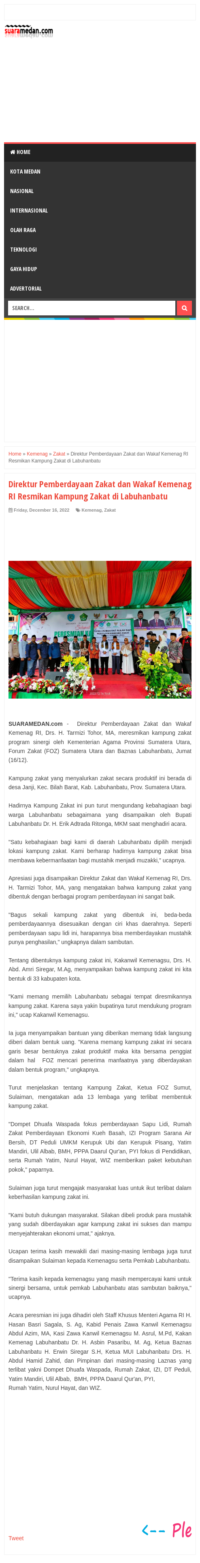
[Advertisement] (126, 81)
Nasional (22, 191)
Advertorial (26, 288)
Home (20, 152)
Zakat (110, 510)
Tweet (16, 1538)
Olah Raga (23, 230)
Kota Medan (25, 171)
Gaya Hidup (23, 269)
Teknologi (23, 249)
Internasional (29, 210)
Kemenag (92, 510)
